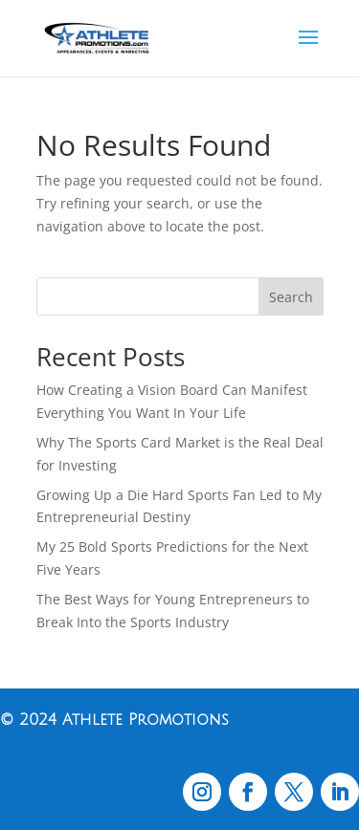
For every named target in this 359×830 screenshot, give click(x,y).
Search (291, 297)
